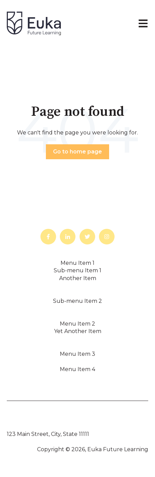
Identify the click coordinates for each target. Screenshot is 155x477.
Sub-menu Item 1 (77, 270)
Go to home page (77, 151)
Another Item (77, 278)
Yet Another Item (77, 331)
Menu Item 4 (77, 369)
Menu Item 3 (77, 354)
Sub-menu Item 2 (77, 301)
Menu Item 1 (77, 263)
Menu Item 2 (77, 323)
